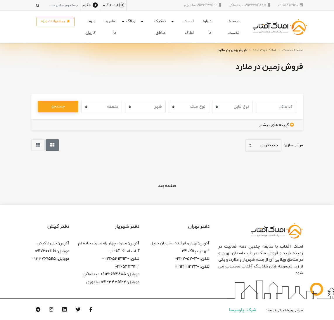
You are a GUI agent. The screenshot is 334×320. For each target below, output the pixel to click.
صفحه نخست (233, 27)
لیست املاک (189, 27)
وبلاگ (130, 21)
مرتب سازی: (293, 145)
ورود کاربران (90, 27)
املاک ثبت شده (264, 50)
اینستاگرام (113, 5)
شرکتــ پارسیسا (242, 310)
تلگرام (90, 5)
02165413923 (127, 266)
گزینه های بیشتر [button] (276, 125)
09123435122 (113, 282)
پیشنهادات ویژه (55, 21)
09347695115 (44, 259)
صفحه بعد (167, 186)
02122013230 (187, 266)
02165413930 (117, 259)
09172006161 (45, 251)
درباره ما (207, 27)
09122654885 (113, 274)
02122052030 (187, 259)
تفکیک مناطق (160, 27)
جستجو (58, 106)
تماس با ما (110, 27)
